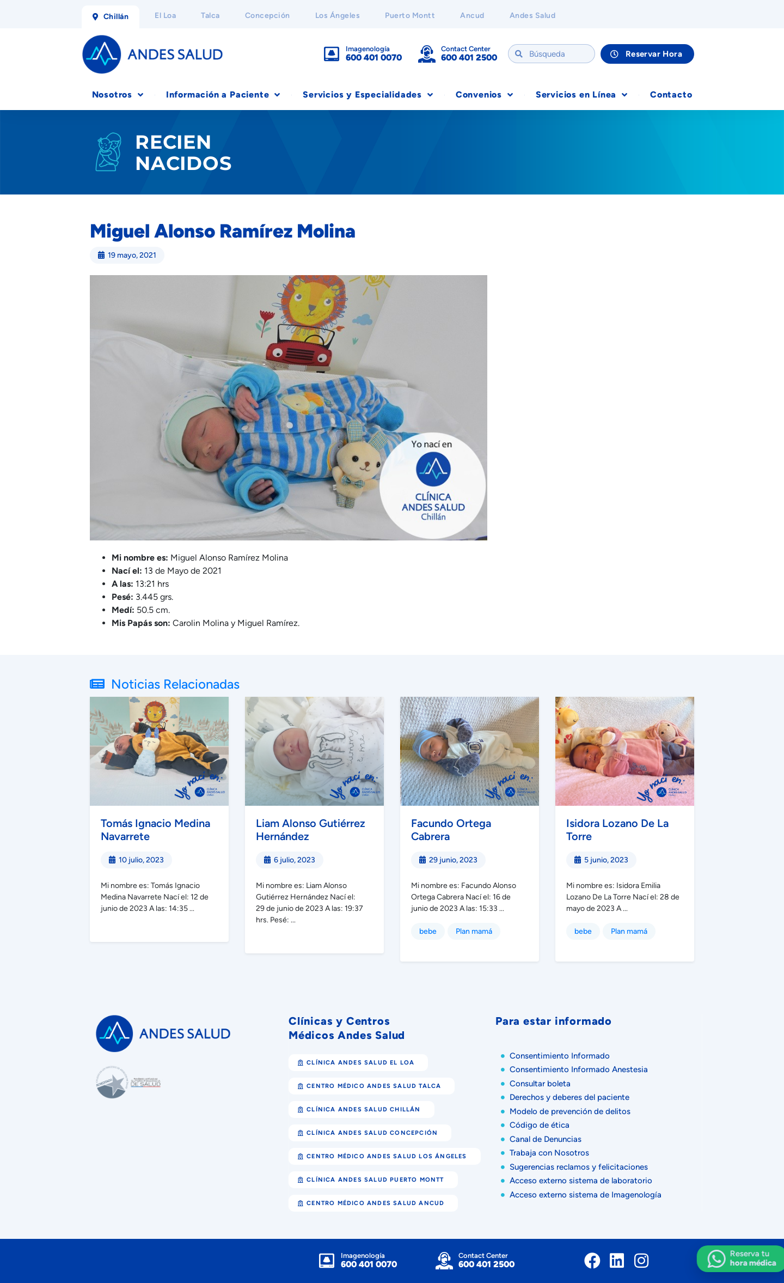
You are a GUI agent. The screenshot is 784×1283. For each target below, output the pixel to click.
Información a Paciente (223, 95)
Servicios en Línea (582, 95)
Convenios (484, 95)
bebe (428, 931)
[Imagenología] (331, 54)
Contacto (671, 94)
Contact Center (466, 49)
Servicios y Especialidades (368, 95)
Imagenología (368, 49)
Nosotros (118, 95)
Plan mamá (474, 931)
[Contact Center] (427, 54)
